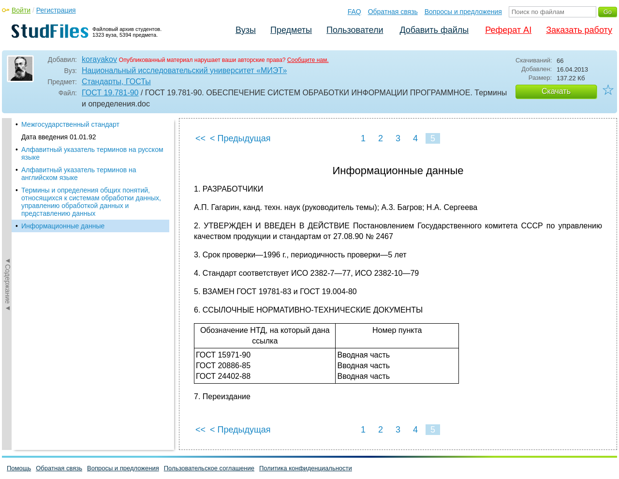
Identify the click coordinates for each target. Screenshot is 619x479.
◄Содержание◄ (8, 284)
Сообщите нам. (308, 60)
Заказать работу (579, 30)
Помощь (19, 468)
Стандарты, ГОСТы (116, 81)
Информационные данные (62, 226)
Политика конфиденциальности (305, 468)
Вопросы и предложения (463, 11)
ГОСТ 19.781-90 (110, 93)
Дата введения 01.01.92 (58, 137)
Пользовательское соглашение (209, 468)
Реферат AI (508, 30)
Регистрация (56, 10)
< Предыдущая (240, 138)
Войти (21, 10)
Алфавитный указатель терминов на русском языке (92, 153)
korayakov (99, 59)
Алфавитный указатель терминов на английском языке (78, 173)
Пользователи (354, 30)
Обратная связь (393, 11)
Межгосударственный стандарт (70, 124)
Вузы (246, 30)
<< (200, 138)
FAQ (354, 11)
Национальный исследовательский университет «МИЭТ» (184, 70)
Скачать (556, 91)
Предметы (291, 30)
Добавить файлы (434, 30)
